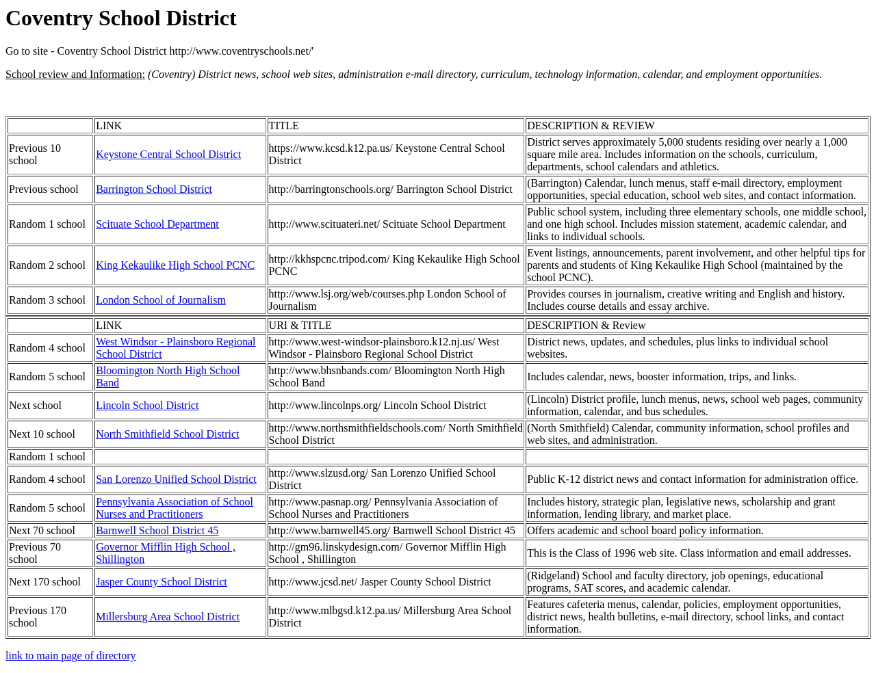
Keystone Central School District (168, 154)
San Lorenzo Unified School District (176, 479)
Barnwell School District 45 (157, 530)
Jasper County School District (161, 582)
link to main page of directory (70, 655)
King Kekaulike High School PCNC (175, 265)
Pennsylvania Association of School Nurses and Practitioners (174, 508)
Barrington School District (154, 189)
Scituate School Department (157, 224)
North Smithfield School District (167, 434)
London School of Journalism (161, 300)
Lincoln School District (147, 405)
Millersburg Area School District (168, 616)
